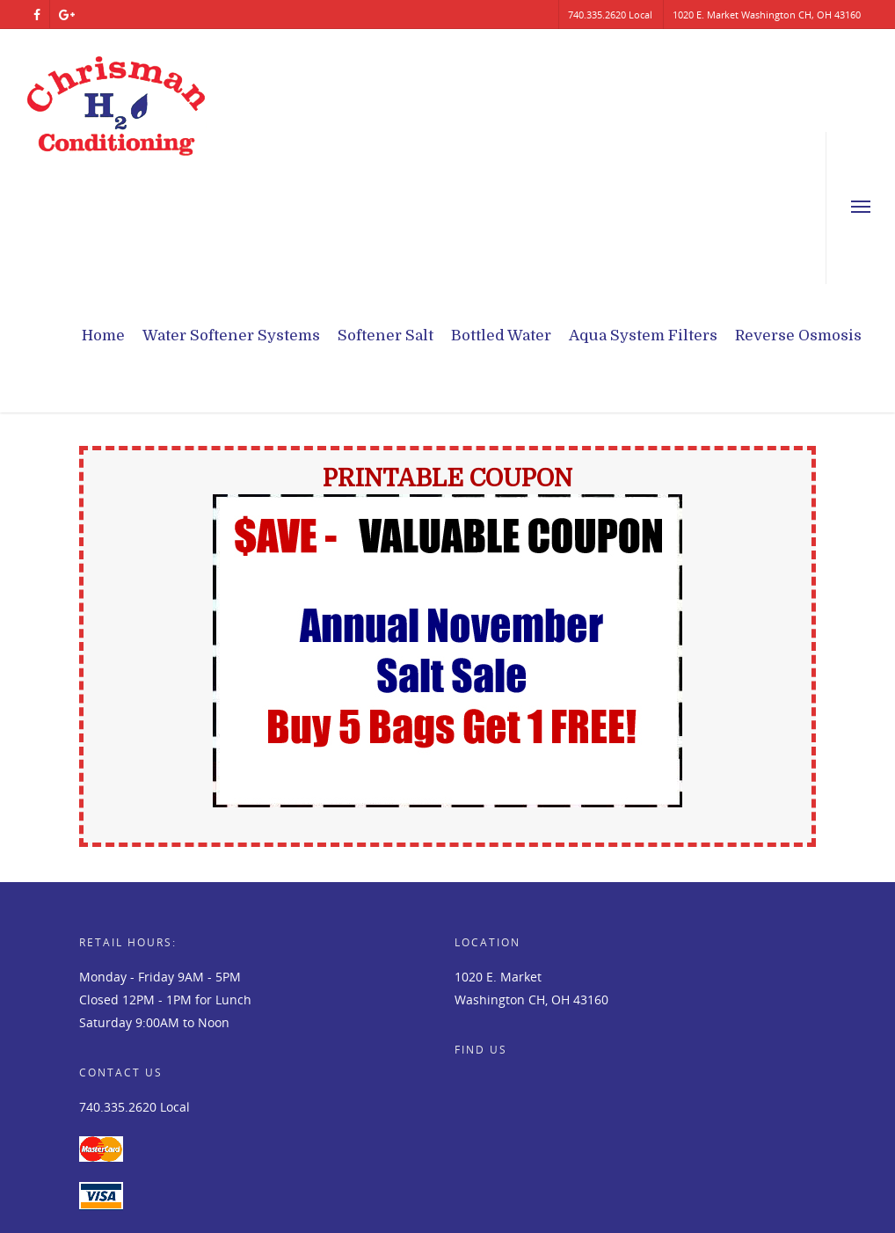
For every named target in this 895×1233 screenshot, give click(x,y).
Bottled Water (501, 335)
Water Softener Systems (231, 335)
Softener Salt (385, 335)
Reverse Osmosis (798, 335)
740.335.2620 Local (610, 14)
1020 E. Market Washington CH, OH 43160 (767, 14)
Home (103, 335)
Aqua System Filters (643, 335)
